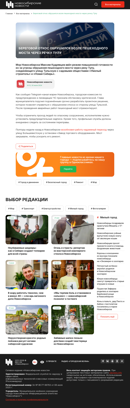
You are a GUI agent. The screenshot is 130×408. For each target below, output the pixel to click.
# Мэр (94, 182)
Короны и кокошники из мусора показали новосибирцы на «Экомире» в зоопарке (110, 257)
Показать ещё (107, 316)
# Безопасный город (56, 182)
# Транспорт (28, 208)
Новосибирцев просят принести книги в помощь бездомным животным (110, 246)
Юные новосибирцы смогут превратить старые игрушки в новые (110, 281)
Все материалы (113, 4)
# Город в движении (28, 182)
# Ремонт (78, 182)
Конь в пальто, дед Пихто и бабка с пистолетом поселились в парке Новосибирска (110, 305)
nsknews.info (115, 372)
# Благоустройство (51, 208)
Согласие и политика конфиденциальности (27, 399)
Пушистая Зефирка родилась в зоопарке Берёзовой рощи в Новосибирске (107, 292)
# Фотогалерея (98, 208)
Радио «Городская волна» (75, 361)
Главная (9, 13)
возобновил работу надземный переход (84, 129)
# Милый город (76, 208)
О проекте (51, 361)
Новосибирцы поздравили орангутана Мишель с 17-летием (110, 226)
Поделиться (25, 146)
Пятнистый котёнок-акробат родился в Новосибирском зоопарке (107, 270)
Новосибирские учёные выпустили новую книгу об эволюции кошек (109, 236)
